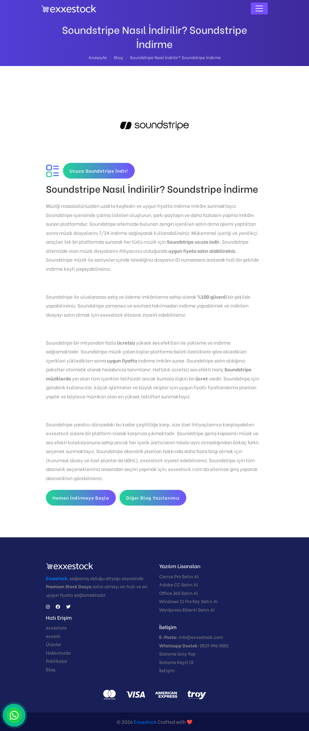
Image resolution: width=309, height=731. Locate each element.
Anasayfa (97, 58)
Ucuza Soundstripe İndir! (99, 170)
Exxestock (56, 578)
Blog (118, 58)
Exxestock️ (145, 721)
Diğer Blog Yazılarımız (153, 497)
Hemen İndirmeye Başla (81, 497)
